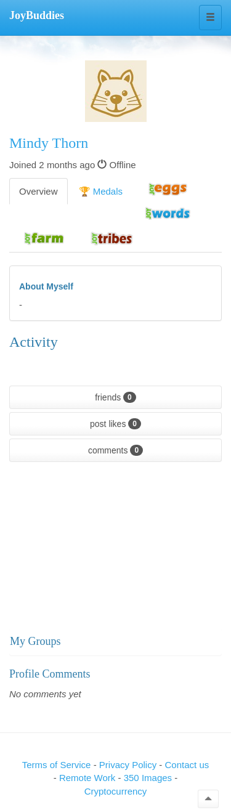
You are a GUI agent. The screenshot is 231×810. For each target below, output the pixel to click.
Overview (38, 191)
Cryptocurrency (115, 791)
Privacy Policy (129, 764)
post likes (115, 423)
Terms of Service (56, 764)
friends (115, 397)
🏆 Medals (101, 191)
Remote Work (88, 777)
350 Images (149, 777)
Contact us (187, 764)
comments (115, 450)
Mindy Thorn (48, 143)
